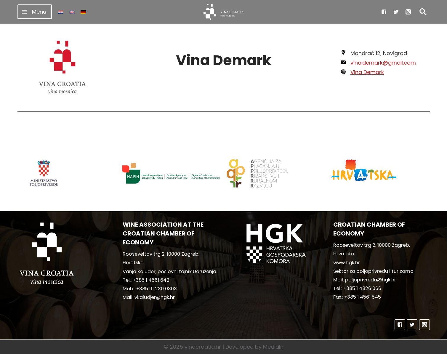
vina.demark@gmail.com (383, 62)
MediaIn (273, 346)
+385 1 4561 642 (151, 280)
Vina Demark (367, 72)
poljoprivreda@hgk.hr (370, 279)
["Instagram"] (408, 12)
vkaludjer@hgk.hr (154, 297)
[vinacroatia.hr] (223, 12)
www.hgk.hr (346, 262)
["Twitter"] (396, 12)
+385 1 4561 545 (362, 297)
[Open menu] (34, 11)
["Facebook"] (384, 12)
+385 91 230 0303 (156, 288)
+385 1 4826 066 (362, 288)
